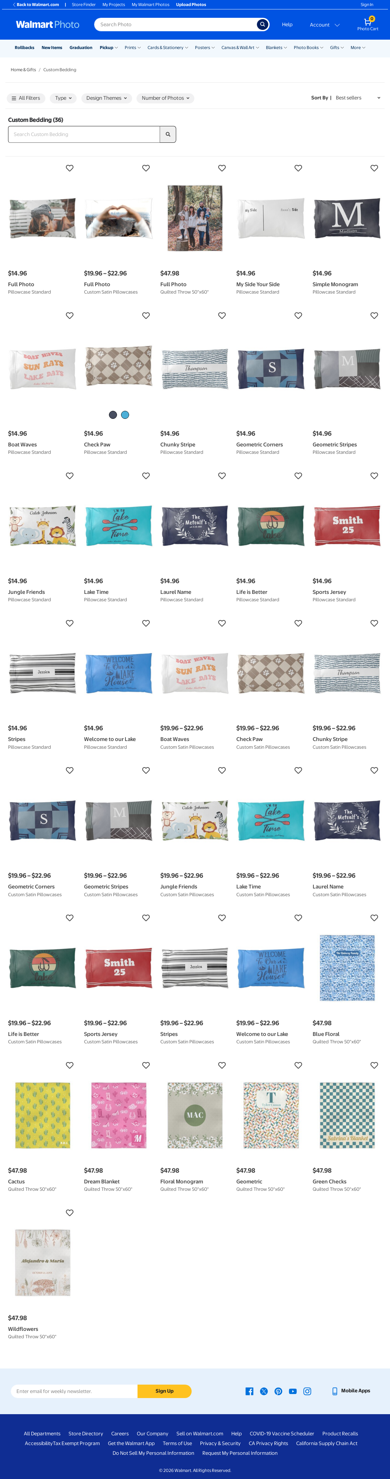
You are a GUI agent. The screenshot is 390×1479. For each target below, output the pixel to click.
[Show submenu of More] (364, 47)
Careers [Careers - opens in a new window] (120, 1434)
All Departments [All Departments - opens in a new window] (42, 1434)
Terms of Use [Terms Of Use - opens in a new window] (177, 1443)
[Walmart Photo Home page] (47, 24)
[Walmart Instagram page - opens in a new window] (307, 1391)
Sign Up (164, 1391)
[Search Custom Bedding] (84, 134)
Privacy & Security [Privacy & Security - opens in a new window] (220, 1443)
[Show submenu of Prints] (139, 47)
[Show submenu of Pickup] (116, 47)
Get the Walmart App (131, 1443)
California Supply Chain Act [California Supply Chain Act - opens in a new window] (326, 1443)
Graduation (81, 47)
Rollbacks (24, 47)
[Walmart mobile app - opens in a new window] (350, 1391)
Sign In (367, 4)
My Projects (114, 4)
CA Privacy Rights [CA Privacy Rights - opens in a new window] (268, 1443)
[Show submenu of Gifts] (342, 47)
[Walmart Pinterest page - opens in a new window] (278, 1391)
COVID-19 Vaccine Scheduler (282, 1434)
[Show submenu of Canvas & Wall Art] (258, 47)
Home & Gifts (23, 69)
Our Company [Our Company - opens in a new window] (152, 1434)
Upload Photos (191, 4)
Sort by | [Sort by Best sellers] (321, 98)
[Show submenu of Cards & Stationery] (187, 47)
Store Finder (84, 4)
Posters (202, 47)
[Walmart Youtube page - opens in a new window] (293, 1391)
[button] (42, 168)
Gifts (334, 47)
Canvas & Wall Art (238, 47)
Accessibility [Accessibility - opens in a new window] (39, 1443)
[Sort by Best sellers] (358, 98)
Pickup (106, 47)
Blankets (274, 47)
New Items (52, 47)
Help (287, 24)
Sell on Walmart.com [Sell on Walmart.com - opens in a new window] (200, 1434)
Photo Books (306, 47)
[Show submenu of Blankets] (285, 47)
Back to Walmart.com (35, 4)
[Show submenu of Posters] (213, 47)
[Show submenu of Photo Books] (322, 47)
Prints (130, 47)
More (356, 47)
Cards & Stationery (166, 47)
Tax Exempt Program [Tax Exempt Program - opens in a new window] (76, 1443)
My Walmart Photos (150, 4)
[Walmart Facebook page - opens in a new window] (249, 1391)
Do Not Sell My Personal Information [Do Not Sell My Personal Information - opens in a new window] (153, 1453)
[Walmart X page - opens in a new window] (264, 1391)
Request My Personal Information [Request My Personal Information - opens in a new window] (240, 1453)
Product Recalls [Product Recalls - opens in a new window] (340, 1434)
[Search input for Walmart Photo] (175, 24)
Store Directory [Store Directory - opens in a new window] (86, 1434)
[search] (168, 134)
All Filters (26, 98)
